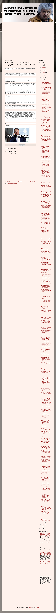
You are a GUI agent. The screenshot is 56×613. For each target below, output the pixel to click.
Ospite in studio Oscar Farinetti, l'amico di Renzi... (45, 151)
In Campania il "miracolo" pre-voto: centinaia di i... (46, 120)
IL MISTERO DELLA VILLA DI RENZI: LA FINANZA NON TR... (45, 334)
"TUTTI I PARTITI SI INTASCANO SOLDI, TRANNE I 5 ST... (45, 286)
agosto (43, 74)
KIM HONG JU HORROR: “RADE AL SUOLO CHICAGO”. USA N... (46, 375)
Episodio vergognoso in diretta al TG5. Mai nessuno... (45, 199)
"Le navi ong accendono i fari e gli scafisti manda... (46, 83)
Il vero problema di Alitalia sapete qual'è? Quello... (45, 157)
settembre (43, 72)
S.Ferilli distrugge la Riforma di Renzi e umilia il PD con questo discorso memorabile (45, 543)
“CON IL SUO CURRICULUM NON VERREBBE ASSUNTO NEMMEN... (46, 508)
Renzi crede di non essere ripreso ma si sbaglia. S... (46, 454)
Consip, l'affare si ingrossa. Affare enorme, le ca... (45, 418)
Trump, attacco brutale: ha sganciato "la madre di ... (46, 467)
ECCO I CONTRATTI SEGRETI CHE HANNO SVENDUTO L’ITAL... (46, 321)
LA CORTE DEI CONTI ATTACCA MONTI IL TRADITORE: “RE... (45, 338)
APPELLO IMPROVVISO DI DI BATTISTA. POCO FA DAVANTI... (46, 139)
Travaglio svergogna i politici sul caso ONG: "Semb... (45, 123)
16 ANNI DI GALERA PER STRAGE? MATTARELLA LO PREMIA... (46, 96)
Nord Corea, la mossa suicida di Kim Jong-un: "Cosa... (46, 457)
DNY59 (30, 607)
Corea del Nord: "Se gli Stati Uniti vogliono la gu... (46, 439)
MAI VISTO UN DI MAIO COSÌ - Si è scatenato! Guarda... (46, 331)
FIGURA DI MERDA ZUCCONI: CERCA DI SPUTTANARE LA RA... (46, 451)
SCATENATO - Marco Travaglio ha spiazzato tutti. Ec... (45, 307)
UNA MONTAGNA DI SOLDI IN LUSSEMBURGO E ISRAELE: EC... (45, 516)
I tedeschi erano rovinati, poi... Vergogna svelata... (46, 218)
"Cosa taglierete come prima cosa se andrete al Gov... (46, 301)
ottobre (43, 70)
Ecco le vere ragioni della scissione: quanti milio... (45, 223)
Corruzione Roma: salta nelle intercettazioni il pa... (46, 270)
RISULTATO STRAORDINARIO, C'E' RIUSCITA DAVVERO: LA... (46, 259)
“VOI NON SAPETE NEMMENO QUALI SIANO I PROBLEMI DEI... (45, 172)
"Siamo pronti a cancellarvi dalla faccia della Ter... (46, 247)
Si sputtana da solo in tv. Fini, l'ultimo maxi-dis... (45, 154)
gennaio (43, 526)
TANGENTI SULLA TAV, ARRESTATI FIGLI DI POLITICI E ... (45, 378)
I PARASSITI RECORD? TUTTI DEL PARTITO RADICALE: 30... (45, 500)
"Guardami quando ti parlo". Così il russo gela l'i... (46, 445)
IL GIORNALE (7, 125)
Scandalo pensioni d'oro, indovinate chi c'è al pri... (46, 486)
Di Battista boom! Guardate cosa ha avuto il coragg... (46, 183)
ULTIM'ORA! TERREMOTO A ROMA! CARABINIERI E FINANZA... (46, 471)
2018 (42, 64)
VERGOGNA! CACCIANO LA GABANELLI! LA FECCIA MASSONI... (46, 399)
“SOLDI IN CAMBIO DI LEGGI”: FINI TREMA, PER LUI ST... (46, 325)
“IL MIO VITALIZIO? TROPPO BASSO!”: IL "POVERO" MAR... (45, 483)
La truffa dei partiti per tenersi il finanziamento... (46, 228)
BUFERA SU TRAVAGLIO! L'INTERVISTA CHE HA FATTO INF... (46, 410)
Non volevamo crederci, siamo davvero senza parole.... (45, 231)
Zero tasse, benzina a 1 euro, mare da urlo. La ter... (46, 369)
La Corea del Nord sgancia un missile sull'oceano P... (46, 393)
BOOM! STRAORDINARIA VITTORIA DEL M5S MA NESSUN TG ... (46, 195)
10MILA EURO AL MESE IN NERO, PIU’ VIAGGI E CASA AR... (46, 460)
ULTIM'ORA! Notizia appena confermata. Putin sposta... (46, 290)
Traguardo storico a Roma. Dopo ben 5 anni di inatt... (46, 255)
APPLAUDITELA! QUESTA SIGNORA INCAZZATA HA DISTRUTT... (45, 496)
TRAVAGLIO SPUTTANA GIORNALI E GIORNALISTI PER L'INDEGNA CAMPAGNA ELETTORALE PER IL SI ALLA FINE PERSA (45, 574)
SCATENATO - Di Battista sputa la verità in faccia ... (46, 281)
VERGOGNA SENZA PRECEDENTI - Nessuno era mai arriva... (46, 386)
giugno (43, 77)
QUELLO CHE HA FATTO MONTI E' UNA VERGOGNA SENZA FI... (46, 422)
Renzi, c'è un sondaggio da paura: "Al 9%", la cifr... (45, 363)
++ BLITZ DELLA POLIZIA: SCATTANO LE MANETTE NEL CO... (45, 415)
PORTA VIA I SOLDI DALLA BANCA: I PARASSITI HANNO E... (46, 263)
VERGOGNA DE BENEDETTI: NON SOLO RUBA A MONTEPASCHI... (45, 236)
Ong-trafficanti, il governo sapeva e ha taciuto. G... (45, 117)
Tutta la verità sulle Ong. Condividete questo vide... (46, 130)
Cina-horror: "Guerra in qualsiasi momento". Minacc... (45, 426)
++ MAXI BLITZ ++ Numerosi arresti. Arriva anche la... (45, 492)
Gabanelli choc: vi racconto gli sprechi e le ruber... (46, 249)
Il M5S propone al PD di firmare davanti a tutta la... (46, 226)
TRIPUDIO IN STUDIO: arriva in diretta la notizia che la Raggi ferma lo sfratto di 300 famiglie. (45, 553)
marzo (43, 522)
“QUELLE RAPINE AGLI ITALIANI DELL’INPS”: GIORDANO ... (46, 92)
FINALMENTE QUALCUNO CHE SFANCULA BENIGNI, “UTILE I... (45, 355)
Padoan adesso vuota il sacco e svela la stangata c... (46, 372)
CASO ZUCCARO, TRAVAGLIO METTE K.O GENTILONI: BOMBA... (45, 104)
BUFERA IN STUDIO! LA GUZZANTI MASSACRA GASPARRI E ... (46, 243)
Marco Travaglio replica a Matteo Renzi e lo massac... (45, 474)
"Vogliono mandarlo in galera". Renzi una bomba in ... (46, 266)
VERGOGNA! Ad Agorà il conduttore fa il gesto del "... (46, 189)
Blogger (38, 607)
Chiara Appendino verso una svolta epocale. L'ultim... (46, 520)
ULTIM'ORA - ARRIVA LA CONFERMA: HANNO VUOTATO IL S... (46, 133)
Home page (20, 181)
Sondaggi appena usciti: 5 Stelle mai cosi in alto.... (45, 85)
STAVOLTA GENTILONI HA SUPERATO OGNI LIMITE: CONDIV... (45, 126)
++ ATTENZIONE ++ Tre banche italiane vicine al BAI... (45, 297)
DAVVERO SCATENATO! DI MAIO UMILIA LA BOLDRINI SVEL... (46, 304)
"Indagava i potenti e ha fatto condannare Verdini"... (46, 192)
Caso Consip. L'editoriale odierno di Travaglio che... (46, 442)
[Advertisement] (15, 30)
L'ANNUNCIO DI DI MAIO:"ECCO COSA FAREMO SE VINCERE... (45, 143)
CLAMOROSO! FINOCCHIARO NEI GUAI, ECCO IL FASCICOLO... (45, 210)
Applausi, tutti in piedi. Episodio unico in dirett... (46, 100)
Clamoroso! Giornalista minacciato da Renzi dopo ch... (46, 395)
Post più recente (7, 181)
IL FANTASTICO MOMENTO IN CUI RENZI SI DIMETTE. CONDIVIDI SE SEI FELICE (45, 534)
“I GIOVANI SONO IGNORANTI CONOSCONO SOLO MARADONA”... (45, 346)
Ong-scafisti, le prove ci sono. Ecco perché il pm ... (46, 136)
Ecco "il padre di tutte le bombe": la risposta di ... (45, 429)
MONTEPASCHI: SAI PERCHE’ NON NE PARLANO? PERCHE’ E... (45, 359)
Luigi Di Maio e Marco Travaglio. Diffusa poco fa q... (46, 252)
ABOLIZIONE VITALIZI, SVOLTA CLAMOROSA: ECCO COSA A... (46, 107)
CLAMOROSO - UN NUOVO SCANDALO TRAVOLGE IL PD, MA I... (46, 406)
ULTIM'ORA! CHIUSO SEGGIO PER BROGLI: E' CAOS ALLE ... (46, 114)
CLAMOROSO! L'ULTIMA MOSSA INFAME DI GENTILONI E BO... (46, 277)
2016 (42, 528)
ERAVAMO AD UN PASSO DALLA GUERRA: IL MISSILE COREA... (46, 206)
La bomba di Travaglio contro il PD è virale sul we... (45, 366)
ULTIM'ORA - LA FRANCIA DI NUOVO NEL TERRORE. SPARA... (45, 314)
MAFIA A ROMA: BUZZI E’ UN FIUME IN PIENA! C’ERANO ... (45, 463)
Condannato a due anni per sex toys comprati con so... (46, 186)
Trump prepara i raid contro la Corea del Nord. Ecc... (46, 403)
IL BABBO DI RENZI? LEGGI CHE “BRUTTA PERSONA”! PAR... (45, 512)
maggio (43, 79)
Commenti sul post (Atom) (12, 183)
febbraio (43, 524)
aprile (43, 80)
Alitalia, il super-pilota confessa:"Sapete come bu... (45, 176)
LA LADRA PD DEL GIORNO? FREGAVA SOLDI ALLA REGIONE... (45, 479)
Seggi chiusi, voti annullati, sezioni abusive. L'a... (46, 111)
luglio (43, 75)
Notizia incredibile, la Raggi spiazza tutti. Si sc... (46, 284)
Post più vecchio (32, 181)
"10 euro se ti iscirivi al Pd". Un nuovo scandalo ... (46, 318)
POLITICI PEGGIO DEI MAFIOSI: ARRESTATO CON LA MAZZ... (46, 447)
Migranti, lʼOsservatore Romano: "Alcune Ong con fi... (45, 147)
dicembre (43, 67)
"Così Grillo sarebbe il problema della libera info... (45, 168)
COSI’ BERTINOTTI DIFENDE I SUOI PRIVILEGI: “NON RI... (46, 342)
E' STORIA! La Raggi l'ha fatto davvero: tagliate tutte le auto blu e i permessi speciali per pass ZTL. (45, 563)
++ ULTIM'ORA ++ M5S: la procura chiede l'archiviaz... (46, 436)
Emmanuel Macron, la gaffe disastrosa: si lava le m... (46, 160)
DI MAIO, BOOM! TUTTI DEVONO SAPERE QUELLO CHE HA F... (46, 504)
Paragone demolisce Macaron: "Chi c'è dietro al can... (46, 180)
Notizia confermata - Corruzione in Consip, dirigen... (45, 432)
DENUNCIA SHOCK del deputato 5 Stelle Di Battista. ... (45, 350)
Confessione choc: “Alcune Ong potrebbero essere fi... (46, 162)
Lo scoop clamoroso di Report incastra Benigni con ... (45, 389)
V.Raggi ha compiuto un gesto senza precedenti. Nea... (45, 382)
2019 (42, 62)
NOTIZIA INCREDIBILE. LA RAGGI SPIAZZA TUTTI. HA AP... (45, 214)
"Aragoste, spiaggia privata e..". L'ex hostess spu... (45, 165)
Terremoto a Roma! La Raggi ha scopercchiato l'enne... (46, 239)
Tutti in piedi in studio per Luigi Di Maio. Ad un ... (45, 489)
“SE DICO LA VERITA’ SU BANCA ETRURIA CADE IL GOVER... (46, 202)
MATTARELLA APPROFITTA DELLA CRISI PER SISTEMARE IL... (46, 274)
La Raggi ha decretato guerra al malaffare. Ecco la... (46, 328)
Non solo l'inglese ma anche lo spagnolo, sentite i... (46, 311)
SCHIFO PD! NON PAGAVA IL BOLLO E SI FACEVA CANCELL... (46, 294)
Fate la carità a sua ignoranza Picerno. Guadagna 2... (46, 220)
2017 (42, 65)
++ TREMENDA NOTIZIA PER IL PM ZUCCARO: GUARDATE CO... (46, 88)
